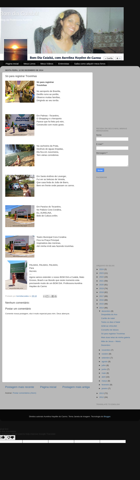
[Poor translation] (10, 437)
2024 (101, 269)
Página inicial (12, 63)
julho (104, 365)
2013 (101, 393)
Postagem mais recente (19, 387)
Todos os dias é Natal (110, 322)
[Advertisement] (27, 95)
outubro (105, 354)
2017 (101, 296)
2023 (101, 273)
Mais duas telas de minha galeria (115, 337)
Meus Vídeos (47, 63)
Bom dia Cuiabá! (19, 14)
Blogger (107, 416)
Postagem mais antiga (76, 387)
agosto (105, 361)
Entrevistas (63, 63)
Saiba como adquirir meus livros (89, 63)
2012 (101, 397)
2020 (101, 285)
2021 (101, 281)
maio (104, 373)
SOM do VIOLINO (109, 326)
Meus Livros (29, 63)
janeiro (105, 388)
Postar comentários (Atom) (24, 393)
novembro (106, 350)
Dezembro (105, 345)
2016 (101, 300)
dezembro (106, 311)
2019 (101, 288)
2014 (101, 308)
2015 (101, 304)
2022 (101, 277)
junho (104, 369)
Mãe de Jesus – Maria (111, 341)
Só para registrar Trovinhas (113, 334)
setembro (106, 358)
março (105, 381)
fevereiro (106, 385)
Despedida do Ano (109, 314)
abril (104, 377)
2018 (101, 292)
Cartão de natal (108, 318)
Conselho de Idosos (110, 330)
